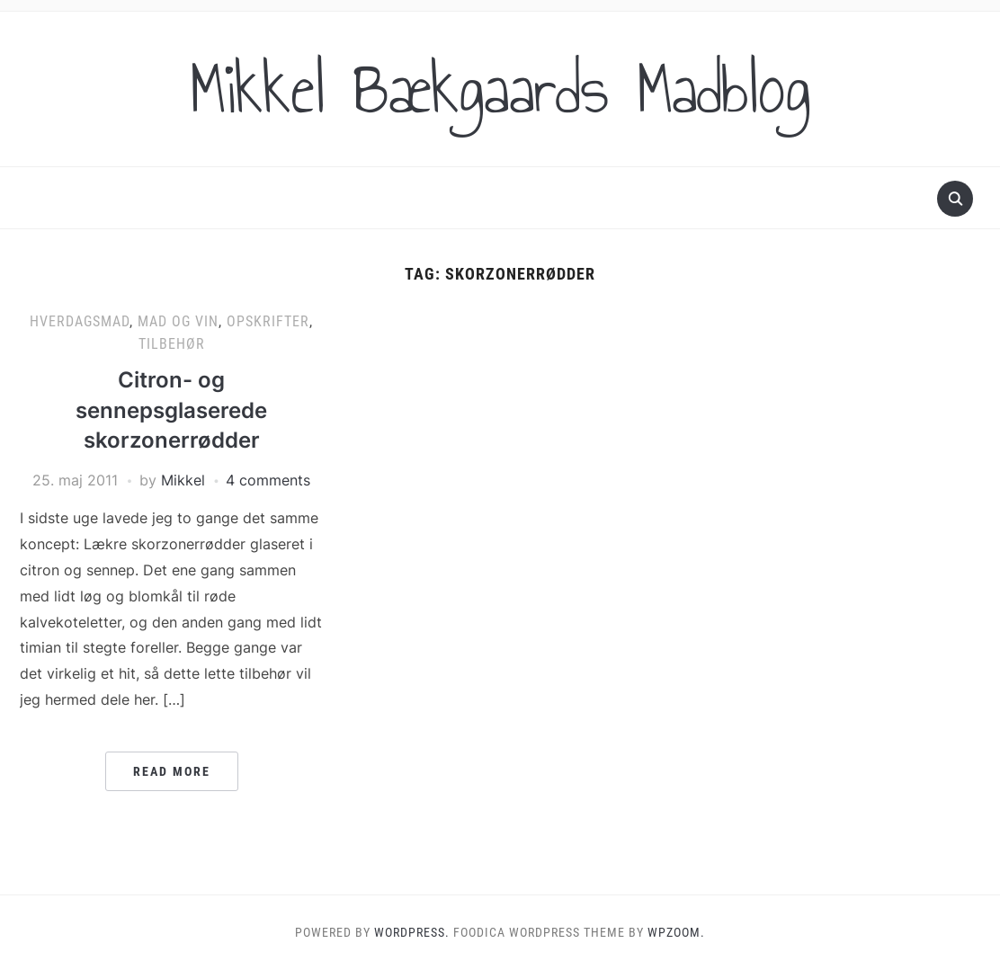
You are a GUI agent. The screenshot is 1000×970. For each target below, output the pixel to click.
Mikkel (183, 480)
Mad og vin (178, 321)
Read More (171, 771)
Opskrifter (268, 321)
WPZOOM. (676, 932)
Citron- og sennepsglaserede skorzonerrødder (171, 410)
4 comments (268, 480)
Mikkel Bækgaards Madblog (500, 89)
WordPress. (412, 932)
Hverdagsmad (79, 321)
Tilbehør (171, 343)
